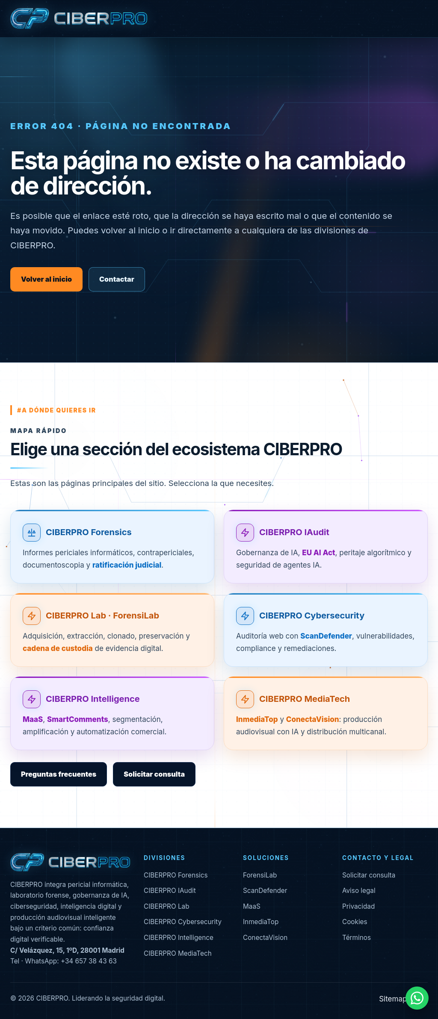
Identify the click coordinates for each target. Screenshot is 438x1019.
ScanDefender (265, 890)
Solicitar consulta (154, 774)
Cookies (354, 922)
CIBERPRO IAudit (294, 532)
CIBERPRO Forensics (89, 532)
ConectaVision (265, 938)
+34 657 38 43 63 (89, 961)
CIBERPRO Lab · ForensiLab (102, 615)
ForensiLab (260, 875)
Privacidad (358, 906)
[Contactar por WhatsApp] (417, 998)
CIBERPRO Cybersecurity (311, 615)
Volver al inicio (46, 279)
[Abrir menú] (420, 18)
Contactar (116, 279)
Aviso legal (359, 890)
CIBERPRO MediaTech (304, 699)
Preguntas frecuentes (58, 774)
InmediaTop (260, 922)
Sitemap (393, 999)
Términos (356, 938)
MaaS (251, 906)
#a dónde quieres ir (56, 410)
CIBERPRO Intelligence (93, 699)
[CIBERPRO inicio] (78, 18)
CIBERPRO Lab (166, 906)
